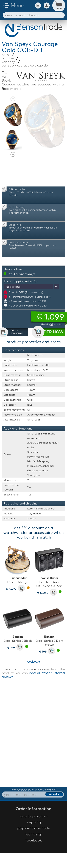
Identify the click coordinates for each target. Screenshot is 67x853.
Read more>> (12, 89)
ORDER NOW (50, 331)
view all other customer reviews (33, 675)
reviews (33, 661)
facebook (33, 840)
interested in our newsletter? (33, 789)
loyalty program (33, 816)
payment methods (33, 828)
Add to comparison (17, 331)
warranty (33, 834)
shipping (33, 822)
